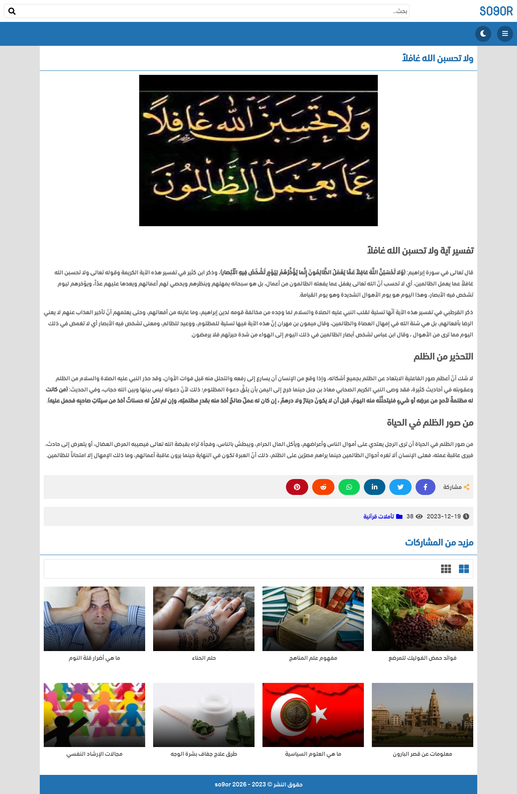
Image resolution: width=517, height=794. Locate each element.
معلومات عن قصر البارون (422, 754)
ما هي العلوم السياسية (313, 754)
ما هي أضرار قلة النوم (94, 658)
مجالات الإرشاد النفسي (94, 754)
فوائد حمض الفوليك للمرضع (423, 658)
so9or (496, 11)
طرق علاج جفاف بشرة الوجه (204, 754)
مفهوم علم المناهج (313, 658)
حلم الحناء (204, 658)
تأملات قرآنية (378, 516)
